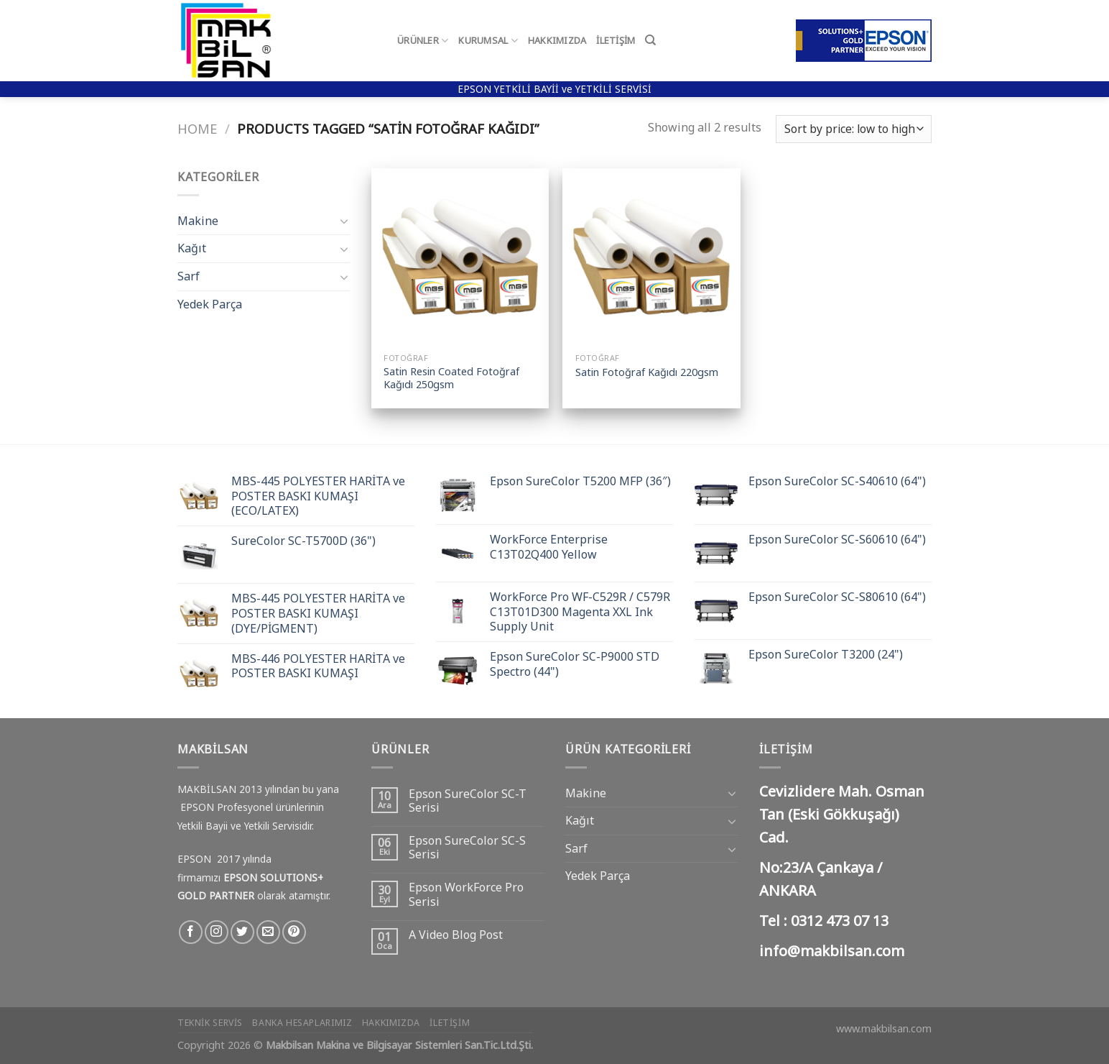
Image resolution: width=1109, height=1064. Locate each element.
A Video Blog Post (456, 935)
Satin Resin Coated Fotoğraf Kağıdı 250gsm (451, 378)
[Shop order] (854, 129)
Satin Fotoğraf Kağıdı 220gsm (646, 372)
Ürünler (422, 40)
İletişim (615, 40)
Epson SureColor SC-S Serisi (467, 847)
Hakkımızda (557, 40)
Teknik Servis (210, 1023)
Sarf (188, 276)
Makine (197, 221)
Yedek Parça (209, 304)
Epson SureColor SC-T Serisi (467, 801)
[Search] (650, 40)
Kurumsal (488, 40)
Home (197, 128)
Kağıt (191, 248)
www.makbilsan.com (884, 1028)
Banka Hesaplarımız (302, 1023)
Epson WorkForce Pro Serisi (466, 894)
